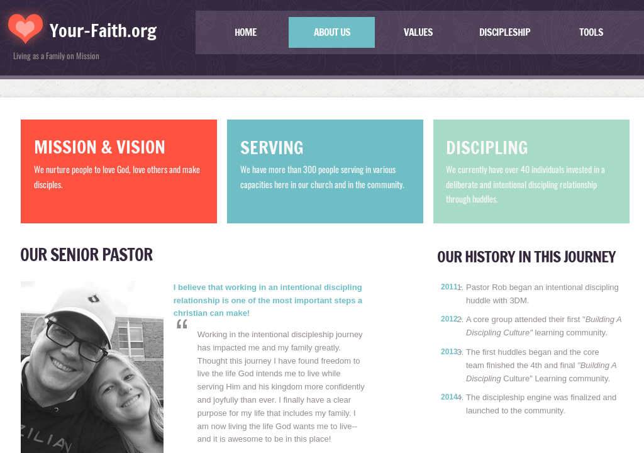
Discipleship (504, 32)
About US (332, 32)
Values (418, 32)
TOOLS (591, 32)
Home (246, 32)
